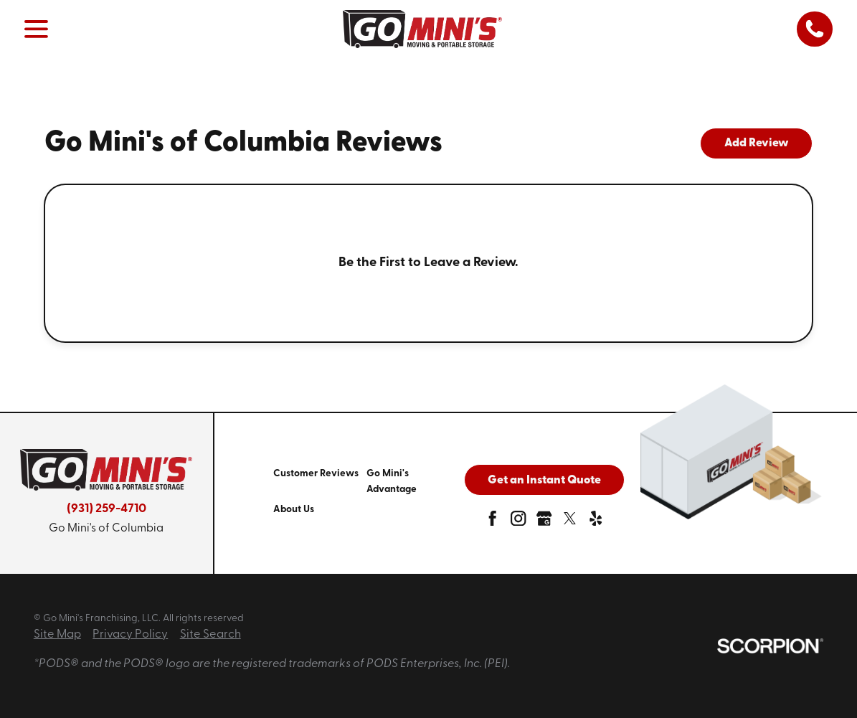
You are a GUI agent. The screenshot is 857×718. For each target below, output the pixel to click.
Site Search (210, 635)
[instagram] (518, 521)
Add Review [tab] (756, 143)
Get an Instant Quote (544, 480)
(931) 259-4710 (106, 509)
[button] (37, 29)
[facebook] (492, 521)
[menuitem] (319, 482)
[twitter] (569, 521)
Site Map (57, 635)
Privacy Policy (130, 635)
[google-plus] (543, 521)
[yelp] (595, 521)
